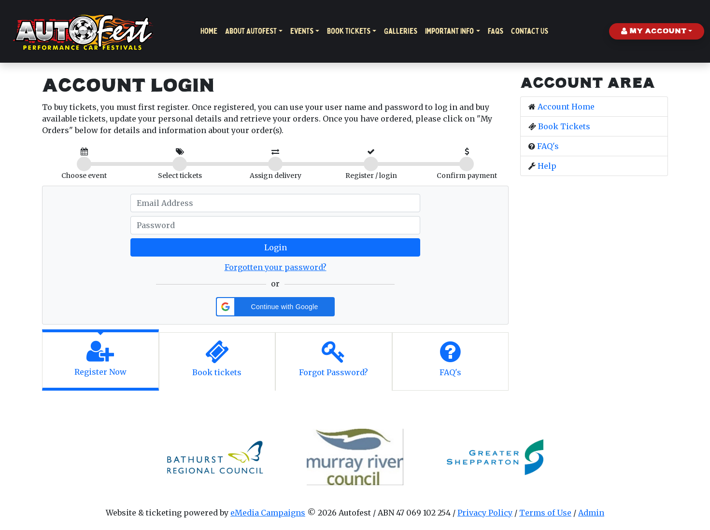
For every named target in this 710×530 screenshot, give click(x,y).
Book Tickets (348, 31)
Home (208, 31)
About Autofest (251, 31)
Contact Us (529, 31)
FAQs (495, 31)
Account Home (566, 106)
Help (547, 166)
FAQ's (548, 146)
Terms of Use (545, 512)
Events (301, 31)
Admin (591, 512)
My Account (653, 31)
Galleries (400, 31)
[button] (275, 306)
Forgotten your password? (276, 267)
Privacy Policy (484, 512)
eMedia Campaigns (267, 512)
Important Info (449, 31)
